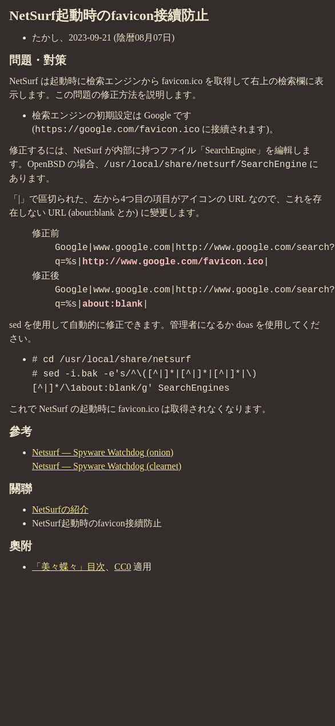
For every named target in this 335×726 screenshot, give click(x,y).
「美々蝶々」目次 (68, 567)
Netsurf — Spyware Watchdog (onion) (102, 452)
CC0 (122, 567)
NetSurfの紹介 (60, 509)
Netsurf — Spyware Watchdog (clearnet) (106, 466)
